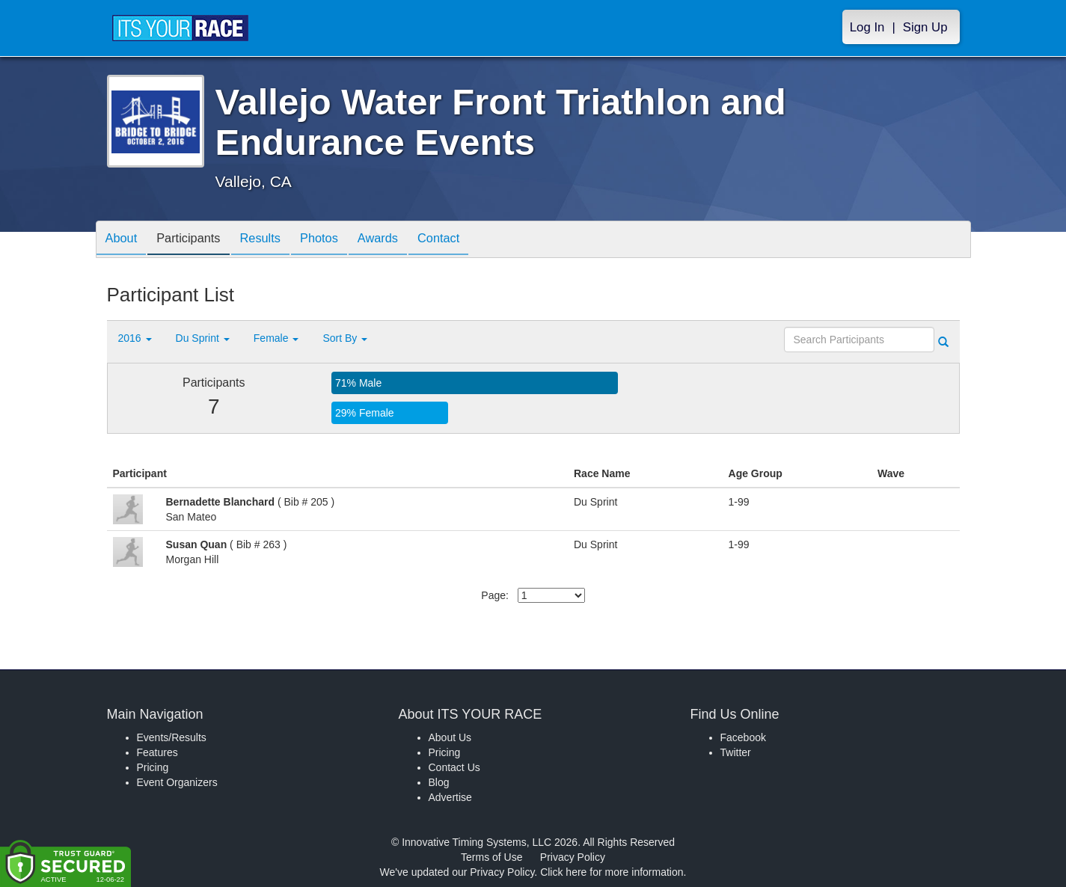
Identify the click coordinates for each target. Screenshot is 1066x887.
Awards (403, 240)
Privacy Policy (572, 857)
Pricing (153, 767)
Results (274, 240)
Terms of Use (491, 857)
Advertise (450, 797)
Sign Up (925, 27)
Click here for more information (611, 872)
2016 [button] (135, 338)
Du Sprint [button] (203, 338)
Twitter (735, 752)
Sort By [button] (344, 338)
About (124, 240)
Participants (197, 240)
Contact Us (454, 767)
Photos (338, 240)
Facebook (743, 737)
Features (157, 752)
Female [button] (276, 338)
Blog (439, 782)
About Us (450, 737)
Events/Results (171, 737)
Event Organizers (177, 782)
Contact (469, 240)
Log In (867, 27)
